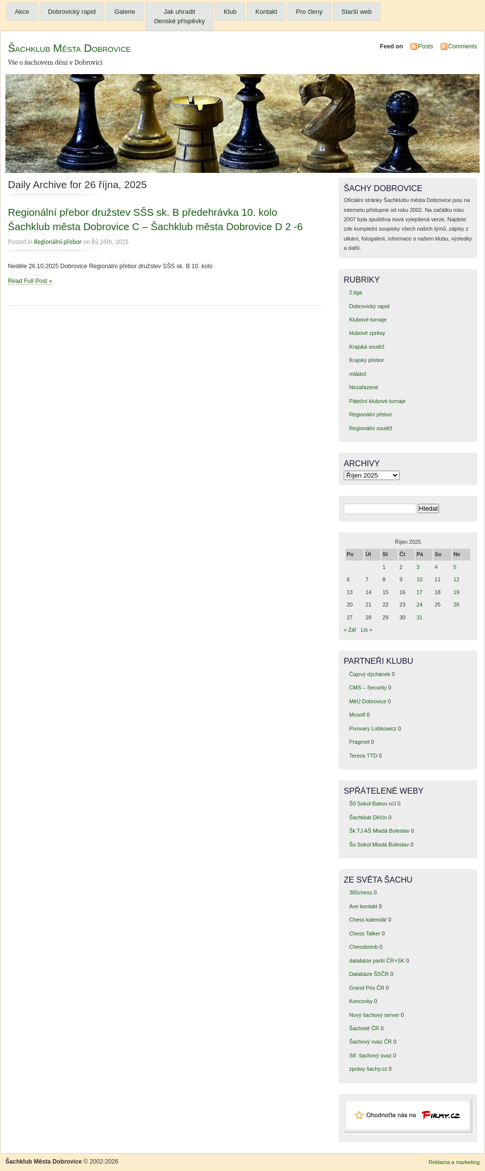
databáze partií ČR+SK (376, 961)
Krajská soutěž (367, 347)
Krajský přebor (366, 360)
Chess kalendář (368, 920)
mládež (357, 374)
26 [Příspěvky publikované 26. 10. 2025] (456, 604)
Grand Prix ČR (366, 988)
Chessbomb (363, 947)
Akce (22, 11)
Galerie (125, 11)
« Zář (350, 630)
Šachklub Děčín (368, 817)
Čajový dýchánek (369, 674)
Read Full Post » (30, 281)
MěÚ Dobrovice (367, 701)
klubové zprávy (367, 333)
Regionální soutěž (371, 428)
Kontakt (266, 11)
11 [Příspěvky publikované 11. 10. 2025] (438, 579)
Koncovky (360, 1001)
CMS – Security (368, 687)
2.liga (355, 292)
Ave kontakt (363, 906)
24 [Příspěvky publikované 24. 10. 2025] (419, 604)
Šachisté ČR (364, 1028)
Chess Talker (364, 933)
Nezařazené (363, 387)
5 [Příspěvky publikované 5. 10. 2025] (454, 567)
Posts (425, 46)
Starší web (356, 11)
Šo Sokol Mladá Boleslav (379, 845)
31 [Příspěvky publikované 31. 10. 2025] (419, 617)
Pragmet (359, 742)
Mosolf (357, 715)
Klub (230, 11)
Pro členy (309, 11)
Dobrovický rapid (72, 11)
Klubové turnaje (368, 320)
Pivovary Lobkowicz (373, 728)
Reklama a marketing (454, 1162)
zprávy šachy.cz (368, 1069)
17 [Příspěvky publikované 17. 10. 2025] (419, 592)
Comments (462, 46)
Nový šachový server (374, 1015)
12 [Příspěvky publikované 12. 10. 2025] (456, 579)
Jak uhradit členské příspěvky (179, 16)
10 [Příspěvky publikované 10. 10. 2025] (419, 579)
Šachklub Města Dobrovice (69, 48)
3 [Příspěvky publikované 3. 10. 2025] (417, 567)
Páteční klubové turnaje (377, 401)
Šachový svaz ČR (370, 1042)
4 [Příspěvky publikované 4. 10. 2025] (436, 567)
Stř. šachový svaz (370, 1055)
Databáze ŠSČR (369, 974)
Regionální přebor (58, 242)
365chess (360, 892)
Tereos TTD (363, 756)
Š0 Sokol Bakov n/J (372, 804)
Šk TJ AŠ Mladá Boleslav (379, 831)
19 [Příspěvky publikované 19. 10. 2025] (456, 592)
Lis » (366, 630)
